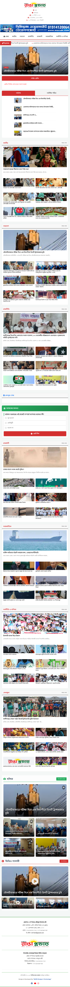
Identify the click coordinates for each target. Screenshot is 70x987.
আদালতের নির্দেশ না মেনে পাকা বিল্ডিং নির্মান (47, 299)
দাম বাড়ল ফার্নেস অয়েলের (9, 654)
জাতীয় (14, 36)
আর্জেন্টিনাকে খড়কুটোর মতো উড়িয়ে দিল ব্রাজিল (15, 752)
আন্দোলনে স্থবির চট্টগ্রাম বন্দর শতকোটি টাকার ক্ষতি (15, 683)
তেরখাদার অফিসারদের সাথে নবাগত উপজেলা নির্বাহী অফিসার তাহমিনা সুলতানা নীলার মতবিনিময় (18, 271)
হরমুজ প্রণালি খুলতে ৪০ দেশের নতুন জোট (13, 600)
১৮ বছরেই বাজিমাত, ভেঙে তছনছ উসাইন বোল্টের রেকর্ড (49, 752)
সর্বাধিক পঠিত (51, 93)
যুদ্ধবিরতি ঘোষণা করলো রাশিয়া (43, 571)
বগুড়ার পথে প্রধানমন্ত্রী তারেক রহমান (12, 187)
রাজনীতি (31, 36)
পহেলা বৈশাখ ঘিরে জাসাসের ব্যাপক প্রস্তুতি (46, 385)
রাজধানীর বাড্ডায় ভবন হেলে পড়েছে (12, 517)
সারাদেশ (22, 36)
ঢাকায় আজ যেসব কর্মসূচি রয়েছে (11, 488)
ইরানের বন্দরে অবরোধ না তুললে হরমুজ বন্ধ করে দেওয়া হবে (17, 571)
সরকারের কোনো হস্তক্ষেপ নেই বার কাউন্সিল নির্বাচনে (48, 202)
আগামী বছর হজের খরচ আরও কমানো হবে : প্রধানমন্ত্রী (49, 187)
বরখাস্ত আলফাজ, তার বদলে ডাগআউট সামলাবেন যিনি (17, 766)
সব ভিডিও (64, 861)
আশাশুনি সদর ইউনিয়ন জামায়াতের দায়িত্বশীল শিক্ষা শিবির (17, 356)
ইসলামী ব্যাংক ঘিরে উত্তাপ (11, 636)
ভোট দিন (35, 433)
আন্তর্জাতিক (49, 36)
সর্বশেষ (18, 93)
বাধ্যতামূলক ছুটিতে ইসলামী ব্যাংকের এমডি (46, 654)
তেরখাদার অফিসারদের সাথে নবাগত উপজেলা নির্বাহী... (38, 107)
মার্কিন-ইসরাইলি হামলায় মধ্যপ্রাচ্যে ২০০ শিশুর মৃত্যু (48, 600)
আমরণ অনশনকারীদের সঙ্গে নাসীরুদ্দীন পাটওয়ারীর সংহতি (17, 370)
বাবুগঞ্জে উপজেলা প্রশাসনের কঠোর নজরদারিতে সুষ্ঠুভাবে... (39, 131)
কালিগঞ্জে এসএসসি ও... (30, 115)
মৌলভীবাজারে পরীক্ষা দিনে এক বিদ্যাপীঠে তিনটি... (37, 98)
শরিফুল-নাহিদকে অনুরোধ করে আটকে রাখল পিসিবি (16, 737)
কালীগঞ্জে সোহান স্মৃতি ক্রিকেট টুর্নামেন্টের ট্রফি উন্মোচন (21, 719)
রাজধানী (39, 36)
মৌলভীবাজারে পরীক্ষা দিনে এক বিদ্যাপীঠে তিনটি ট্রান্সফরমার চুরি (30, 71)
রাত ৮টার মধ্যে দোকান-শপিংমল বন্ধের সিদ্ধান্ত (14, 502)
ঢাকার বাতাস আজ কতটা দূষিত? (13, 469)
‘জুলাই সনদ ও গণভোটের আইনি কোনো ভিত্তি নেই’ (48, 370)
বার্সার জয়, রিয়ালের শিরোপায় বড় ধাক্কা (45, 766)
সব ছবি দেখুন (61, 779)
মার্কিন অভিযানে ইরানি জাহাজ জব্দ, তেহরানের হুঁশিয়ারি (20, 553)
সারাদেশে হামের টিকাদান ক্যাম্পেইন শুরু (16, 169)
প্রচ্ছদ (6, 36)
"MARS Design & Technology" (42, 979)
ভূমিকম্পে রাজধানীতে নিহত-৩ (43, 502)
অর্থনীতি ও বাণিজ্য (62, 36)
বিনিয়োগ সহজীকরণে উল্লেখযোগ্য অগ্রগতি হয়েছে (48, 683)
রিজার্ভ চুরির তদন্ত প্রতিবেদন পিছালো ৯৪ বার (14, 668)
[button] (33, 72)
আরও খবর (64, 143)
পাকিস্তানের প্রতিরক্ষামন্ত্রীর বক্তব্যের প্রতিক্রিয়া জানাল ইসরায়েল (18, 585)
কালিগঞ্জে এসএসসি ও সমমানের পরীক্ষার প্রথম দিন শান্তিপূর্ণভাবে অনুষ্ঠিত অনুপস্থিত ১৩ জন (48, 271)
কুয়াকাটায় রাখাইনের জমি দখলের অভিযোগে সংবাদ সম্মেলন (18, 285)
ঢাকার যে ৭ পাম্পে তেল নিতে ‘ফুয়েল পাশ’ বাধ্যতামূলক (49, 488)
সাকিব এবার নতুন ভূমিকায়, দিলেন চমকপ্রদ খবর (47, 737)
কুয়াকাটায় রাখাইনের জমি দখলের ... (33, 123)
